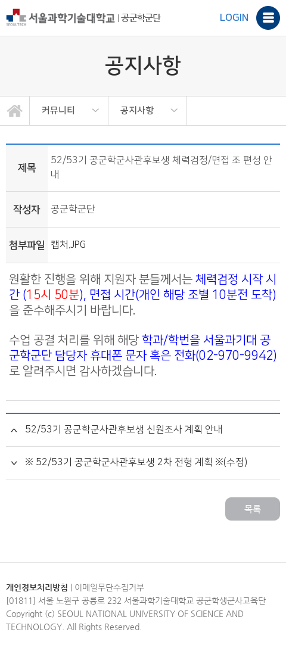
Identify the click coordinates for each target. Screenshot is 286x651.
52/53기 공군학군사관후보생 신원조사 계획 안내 (124, 430)
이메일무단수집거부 (109, 587)
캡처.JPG (68, 245)
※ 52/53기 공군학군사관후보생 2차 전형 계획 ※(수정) (136, 462)
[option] (69, 110)
